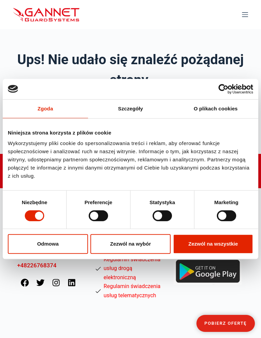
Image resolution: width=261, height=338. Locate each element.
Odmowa (47, 244)
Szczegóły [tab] (130, 108)
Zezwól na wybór (130, 244)
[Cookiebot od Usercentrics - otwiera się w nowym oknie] (223, 89)
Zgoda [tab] (45, 108)
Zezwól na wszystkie (213, 244)
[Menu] (245, 15)
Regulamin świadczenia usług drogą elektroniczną (132, 268)
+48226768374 (36, 265)
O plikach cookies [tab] (216, 108)
